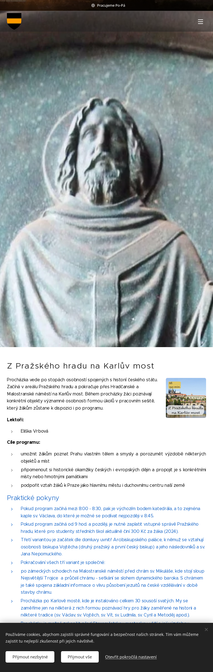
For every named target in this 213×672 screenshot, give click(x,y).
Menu (200, 21)
